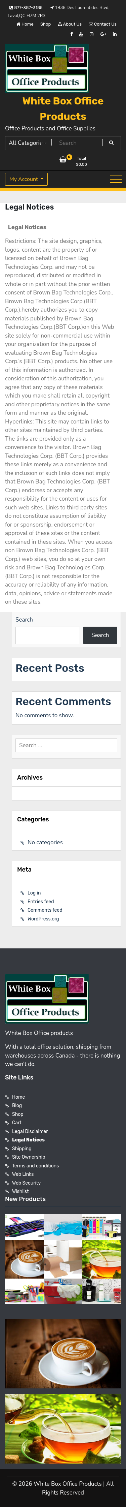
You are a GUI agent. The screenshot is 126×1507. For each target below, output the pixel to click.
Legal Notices (28, 1140)
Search (24, 620)
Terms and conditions (35, 1166)
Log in (34, 893)
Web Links (23, 1174)
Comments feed (45, 910)
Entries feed (41, 902)
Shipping (22, 1149)
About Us (70, 24)
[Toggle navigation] (116, 179)
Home (25, 24)
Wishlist (20, 1191)
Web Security (26, 1183)
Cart (17, 1123)
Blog (17, 1105)
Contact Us (103, 24)
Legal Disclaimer (30, 1131)
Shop (45, 24)
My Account (24, 179)
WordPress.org (43, 919)
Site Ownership (28, 1157)
